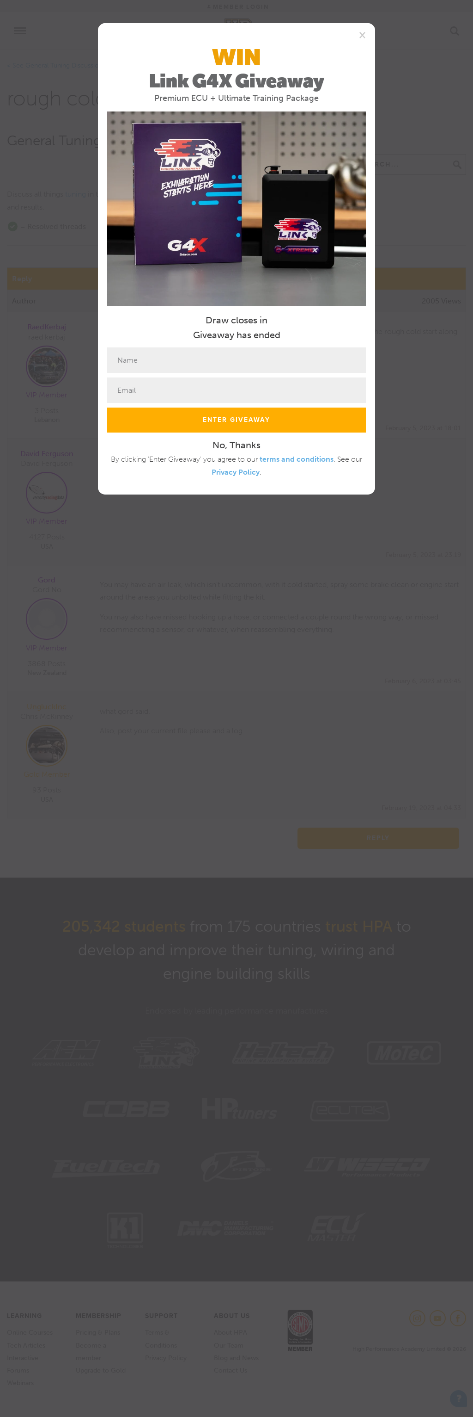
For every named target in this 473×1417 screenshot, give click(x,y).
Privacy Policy (236, 472)
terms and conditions (297, 459)
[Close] (362, 34)
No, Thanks (236, 445)
